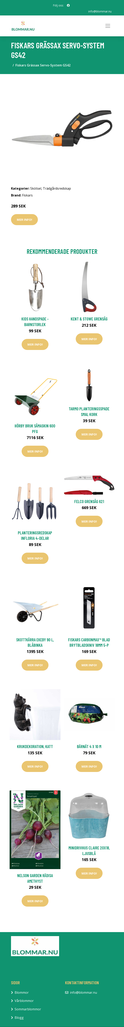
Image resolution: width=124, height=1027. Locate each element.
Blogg (19, 1017)
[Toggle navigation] (107, 26)
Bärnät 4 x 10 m (89, 746)
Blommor (22, 992)
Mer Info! (24, 220)
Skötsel (35, 188)
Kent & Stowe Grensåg (89, 318)
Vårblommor (24, 1001)
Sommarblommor (28, 1009)
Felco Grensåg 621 (89, 501)
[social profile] (68, 5)
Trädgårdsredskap (57, 188)
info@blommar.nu (100, 11)
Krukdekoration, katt (35, 746)
